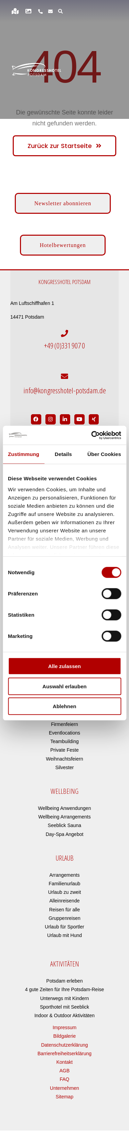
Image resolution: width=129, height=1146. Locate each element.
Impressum (64, 1027)
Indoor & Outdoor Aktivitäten (64, 1015)
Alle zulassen (64, 666)
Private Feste (64, 750)
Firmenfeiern (64, 724)
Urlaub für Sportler (64, 926)
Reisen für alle (64, 909)
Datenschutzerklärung (64, 1045)
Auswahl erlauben (64, 686)
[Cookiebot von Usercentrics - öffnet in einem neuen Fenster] (92, 435)
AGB (65, 1070)
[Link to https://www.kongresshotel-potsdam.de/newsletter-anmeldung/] (50, 11)
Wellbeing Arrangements (64, 817)
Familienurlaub (64, 883)
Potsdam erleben (64, 981)
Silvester (64, 767)
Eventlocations (64, 733)
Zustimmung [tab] (23, 454)
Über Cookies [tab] (104, 454)
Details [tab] (63, 454)
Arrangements (65, 875)
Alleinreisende (65, 900)
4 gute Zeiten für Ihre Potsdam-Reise (64, 989)
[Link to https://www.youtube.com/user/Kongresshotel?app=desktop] (79, 419)
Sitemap (64, 1096)
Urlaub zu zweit (64, 892)
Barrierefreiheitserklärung (64, 1053)
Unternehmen (64, 1088)
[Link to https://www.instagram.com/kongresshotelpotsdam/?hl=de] (50, 419)
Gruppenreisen (64, 918)
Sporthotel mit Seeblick (64, 1007)
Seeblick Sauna (64, 825)
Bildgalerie (64, 1036)
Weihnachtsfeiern (64, 759)
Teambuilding (64, 741)
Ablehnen (64, 706)
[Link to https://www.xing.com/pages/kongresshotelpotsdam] (94, 419)
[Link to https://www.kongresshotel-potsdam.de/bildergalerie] (28, 11)
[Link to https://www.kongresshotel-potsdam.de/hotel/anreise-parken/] (15, 11)
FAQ (64, 1079)
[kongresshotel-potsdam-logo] (36, 69)
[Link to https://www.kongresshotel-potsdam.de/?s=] (60, 11)
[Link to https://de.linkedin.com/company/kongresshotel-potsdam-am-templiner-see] (65, 419)
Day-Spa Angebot (65, 834)
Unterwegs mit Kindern (64, 998)
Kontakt (64, 1062)
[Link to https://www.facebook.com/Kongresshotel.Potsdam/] (36, 419)
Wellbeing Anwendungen (64, 808)
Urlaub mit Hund (64, 935)
